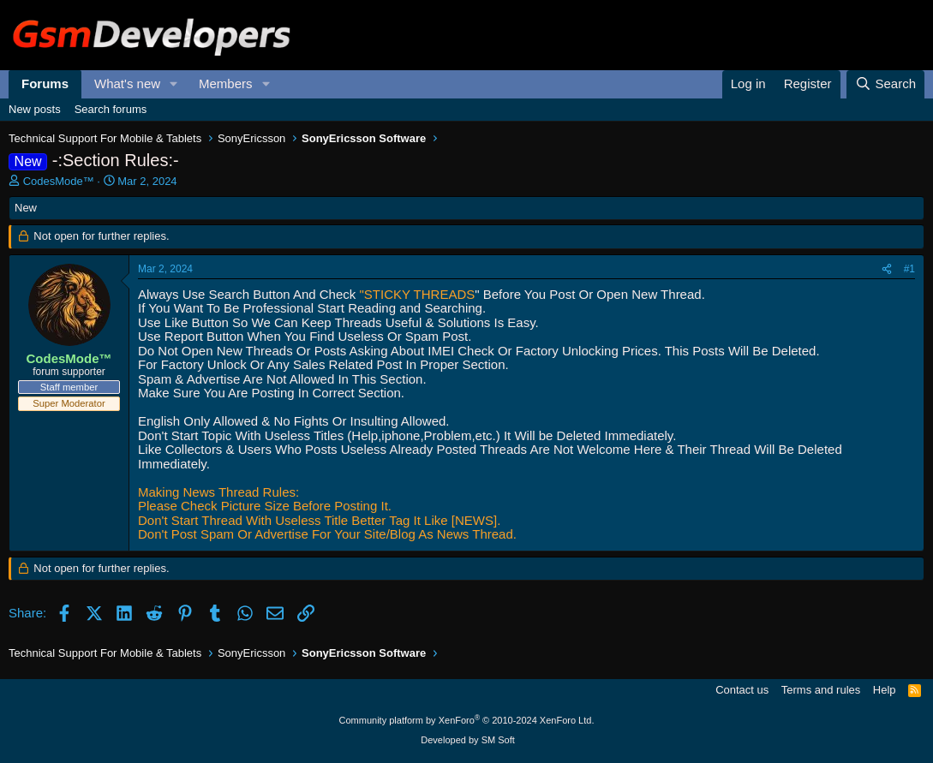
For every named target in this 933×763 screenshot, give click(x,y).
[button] (174, 84)
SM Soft (498, 740)
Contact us (742, 689)
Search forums (111, 109)
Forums (45, 83)
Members (226, 83)
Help (884, 689)
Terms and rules (820, 689)
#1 (909, 269)
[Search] (885, 84)
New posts (35, 109)
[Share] (887, 269)
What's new (127, 83)
